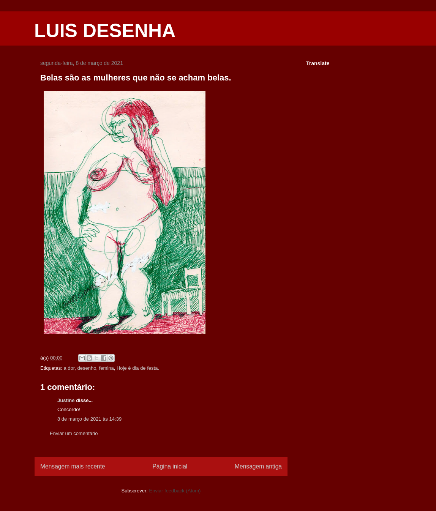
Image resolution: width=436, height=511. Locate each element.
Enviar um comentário (74, 433)
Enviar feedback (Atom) (175, 491)
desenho (86, 368)
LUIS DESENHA (104, 30)
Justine (66, 400)
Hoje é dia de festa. (138, 368)
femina (106, 368)
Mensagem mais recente (72, 466)
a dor (68, 368)
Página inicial (169, 466)
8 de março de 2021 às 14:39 (89, 419)
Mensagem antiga (258, 466)
